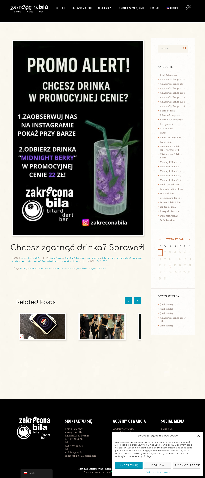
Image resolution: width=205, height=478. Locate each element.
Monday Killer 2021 (170, 166)
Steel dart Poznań (87, 261)
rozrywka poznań (103, 268)
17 (170, 265)
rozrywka (87, 268)
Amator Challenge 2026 (172, 106)
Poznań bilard (130, 258)
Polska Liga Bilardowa (171, 189)
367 (110, 261)
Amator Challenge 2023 (172, 93)
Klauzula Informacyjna (90, 469)
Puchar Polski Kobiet (170, 202)
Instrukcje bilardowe (170, 137)
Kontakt (154, 8)
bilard (23, 268)
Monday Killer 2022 (170, 171)
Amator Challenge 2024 (172, 97)
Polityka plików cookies (157, 472)
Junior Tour (166, 142)
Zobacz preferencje (187, 465)
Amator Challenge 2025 (172, 101)
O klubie (61, 8)
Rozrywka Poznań (66, 261)
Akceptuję (128, 465)
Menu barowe (105, 8)
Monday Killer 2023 (170, 175)
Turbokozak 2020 (169, 220)
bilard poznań (36, 268)
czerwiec (175, 239)
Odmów (157, 465)
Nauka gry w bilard (170, 184)
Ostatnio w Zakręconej (131, 8)
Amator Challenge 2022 (172, 88)
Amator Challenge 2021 (172, 84)
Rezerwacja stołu (82, 8)
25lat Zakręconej (168, 75)
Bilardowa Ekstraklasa (171, 119)
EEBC (163, 133)
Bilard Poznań (58, 258)
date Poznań (114, 258)
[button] (198, 435)
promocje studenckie (24, 261)
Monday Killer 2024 (170, 180)
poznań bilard (53, 268)
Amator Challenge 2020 (172, 79)
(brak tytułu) (166, 304)
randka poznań (46, 261)
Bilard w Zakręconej (78, 258)
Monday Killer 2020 (170, 162)
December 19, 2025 (31, 258)
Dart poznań (97, 258)
